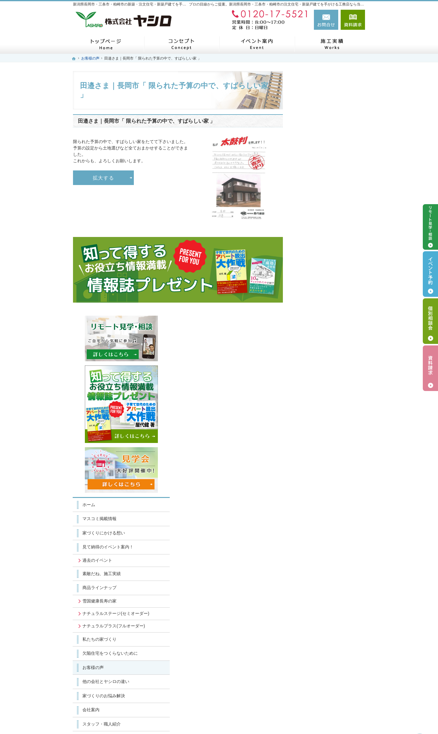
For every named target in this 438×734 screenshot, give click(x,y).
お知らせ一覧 (314, 532)
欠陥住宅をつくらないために (329, 419)
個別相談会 (430, 321)
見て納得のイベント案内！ (327, 302)
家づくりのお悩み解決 (323, 461)
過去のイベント (317, 315)
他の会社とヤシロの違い (325, 447)
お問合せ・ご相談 (319, 518)
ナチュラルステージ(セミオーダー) (330, 371)
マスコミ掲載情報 (319, 274)
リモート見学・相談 (430, 227)
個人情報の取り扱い (321, 546)
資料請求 (353, 20)
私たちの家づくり (319, 405)
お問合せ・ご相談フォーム (328, 690)
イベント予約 (430, 274)
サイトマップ (314, 560)
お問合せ (326, 20)
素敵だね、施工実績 (321, 329)
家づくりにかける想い (323, 288)
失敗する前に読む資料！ (325, 504)
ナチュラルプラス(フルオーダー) (328, 389)
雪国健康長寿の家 (319, 356)
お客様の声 (312, 433)
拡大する (103, 177)
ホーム (308, 260)
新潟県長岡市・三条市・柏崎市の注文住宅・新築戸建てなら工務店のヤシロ (270, 719)
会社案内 (310, 475)
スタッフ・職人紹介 (321, 490)
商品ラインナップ (319, 343)
